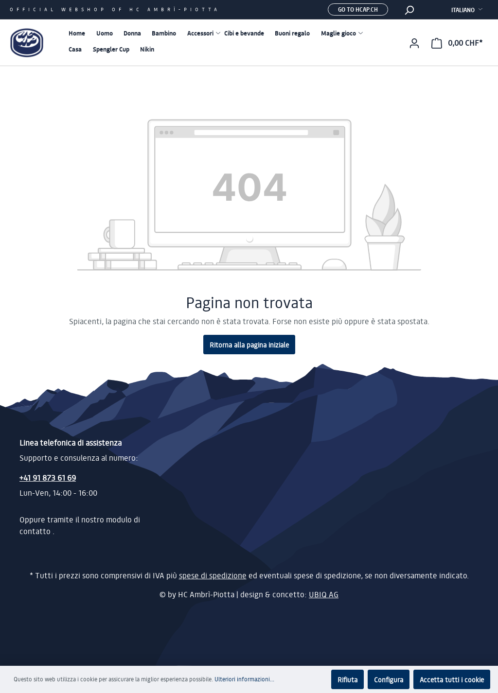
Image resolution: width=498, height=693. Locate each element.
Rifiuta (347, 679)
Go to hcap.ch (358, 9)
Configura (388, 679)
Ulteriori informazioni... (244, 679)
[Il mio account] (414, 43)
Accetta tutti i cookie (452, 679)
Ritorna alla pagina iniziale (249, 344)
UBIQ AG (323, 594)
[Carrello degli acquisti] (457, 43)
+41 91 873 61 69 (47, 477)
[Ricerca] (409, 9)
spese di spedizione (213, 575)
